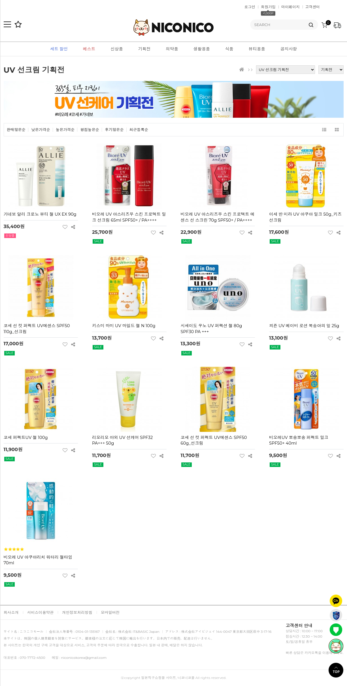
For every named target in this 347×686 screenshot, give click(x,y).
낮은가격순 (40, 130)
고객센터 (312, 7)
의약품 (172, 49)
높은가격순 (65, 130)
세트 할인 (59, 49)
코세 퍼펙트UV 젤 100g (26, 437)
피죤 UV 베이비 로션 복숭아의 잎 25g (304, 325)
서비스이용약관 (40, 612)
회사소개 (11, 612)
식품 (229, 49)
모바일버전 (110, 612)
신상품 (116, 49)
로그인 (250, 7)
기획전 (144, 49)
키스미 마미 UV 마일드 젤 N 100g (123, 325)
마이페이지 (290, 7)
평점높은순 (89, 130)
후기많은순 (114, 130)
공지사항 (288, 49)
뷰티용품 (257, 49)
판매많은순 (16, 130)
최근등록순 (138, 130)
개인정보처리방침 (77, 612)
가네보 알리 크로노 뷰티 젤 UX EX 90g (40, 214)
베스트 (89, 49)
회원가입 (268, 7)
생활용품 (201, 49)
